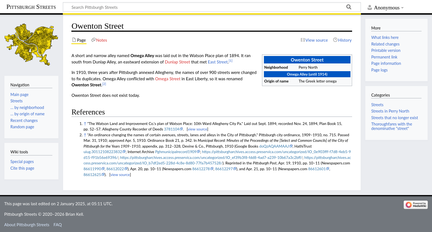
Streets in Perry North (390, 111)
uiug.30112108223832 (102, 151)
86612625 (92, 174)
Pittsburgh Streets (31, 6)
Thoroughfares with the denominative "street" (391, 126)
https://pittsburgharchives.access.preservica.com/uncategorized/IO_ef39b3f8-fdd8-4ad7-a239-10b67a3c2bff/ (211, 157)
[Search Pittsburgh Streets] (212, 6)
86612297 (224, 168)
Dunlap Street (177, 61)
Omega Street (167, 78)
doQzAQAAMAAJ (274, 146)
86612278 (201, 168)
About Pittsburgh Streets (26, 224)
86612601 (317, 168)
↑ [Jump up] (84, 123)
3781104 (171, 129)
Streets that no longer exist (394, 117)
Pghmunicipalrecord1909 (175, 151)
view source (197, 129)
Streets (377, 104)
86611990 (92, 168)
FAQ (57, 224)
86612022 (115, 168)
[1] (231, 60)
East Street (218, 61)
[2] (104, 84)
